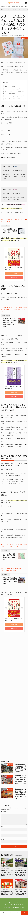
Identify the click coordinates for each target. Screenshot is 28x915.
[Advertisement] (14, 679)
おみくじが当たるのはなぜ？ (10, 86)
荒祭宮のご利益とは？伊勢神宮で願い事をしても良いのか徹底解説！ (20, 893)
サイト (2, 839)
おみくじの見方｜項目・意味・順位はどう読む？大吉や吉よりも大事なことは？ (10, 556)
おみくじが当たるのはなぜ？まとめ (11, 99)
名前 (2, 826)
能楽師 (13, 6)
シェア (10, 913)
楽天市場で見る (14, 277)
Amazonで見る (14, 273)
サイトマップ (20, 902)
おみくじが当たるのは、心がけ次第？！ (12, 89)
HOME (3, 9)
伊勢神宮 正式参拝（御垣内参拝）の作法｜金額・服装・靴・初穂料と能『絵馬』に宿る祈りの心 (20, 873)
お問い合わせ (19, 904)
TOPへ (24, 913)
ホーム (3, 913)
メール (2, 833)
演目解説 (8, 6)
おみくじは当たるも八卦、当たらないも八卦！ (14, 96)
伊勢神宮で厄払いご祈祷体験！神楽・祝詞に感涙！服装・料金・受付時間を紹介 (7, 873)
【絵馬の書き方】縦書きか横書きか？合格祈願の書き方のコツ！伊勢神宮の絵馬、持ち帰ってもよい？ (20, 793)
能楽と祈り (10, 9)
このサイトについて (10, 904)
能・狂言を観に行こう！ (18, 907)
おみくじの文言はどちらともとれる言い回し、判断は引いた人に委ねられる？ (14, 92)
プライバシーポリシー (10, 902)
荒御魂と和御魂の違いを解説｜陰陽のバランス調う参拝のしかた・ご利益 (7, 893)
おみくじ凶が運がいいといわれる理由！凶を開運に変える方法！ (10, 231)
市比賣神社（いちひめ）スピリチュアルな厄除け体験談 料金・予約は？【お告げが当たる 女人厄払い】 (14, 309)
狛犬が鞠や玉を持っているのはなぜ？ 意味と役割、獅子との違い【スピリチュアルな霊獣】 (20, 768)
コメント (3, 811)
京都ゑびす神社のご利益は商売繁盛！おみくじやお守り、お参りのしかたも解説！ (10, 580)
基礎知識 (3, 6)
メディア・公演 (19, 6)
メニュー (17, 913)
